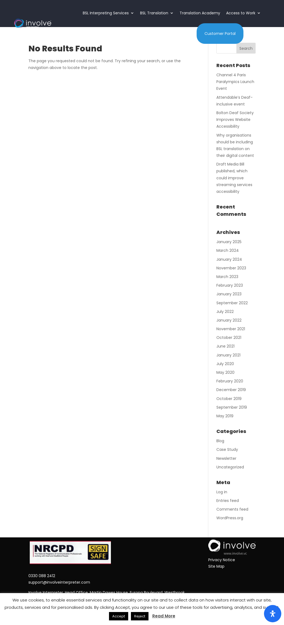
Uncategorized (230, 467)
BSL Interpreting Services (106, 13)
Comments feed (232, 509)
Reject (139, 616)
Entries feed (227, 500)
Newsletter (226, 458)
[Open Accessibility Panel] (272, 613)
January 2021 (228, 355)
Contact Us (183, 33)
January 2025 (229, 241)
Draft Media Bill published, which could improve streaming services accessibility (234, 177)
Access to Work (240, 13)
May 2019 (224, 416)
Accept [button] (118, 616)
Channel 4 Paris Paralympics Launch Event (235, 81)
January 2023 (229, 294)
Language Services (120, 33)
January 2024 (229, 259)
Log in (221, 492)
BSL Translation (154, 13)
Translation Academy (200, 13)
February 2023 (229, 285)
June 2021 (225, 346)
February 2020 (229, 381)
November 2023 (231, 268)
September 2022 (232, 303)
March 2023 (227, 276)
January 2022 (229, 320)
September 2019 (231, 407)
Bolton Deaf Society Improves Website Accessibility (235, 119)
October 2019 (229, 398)
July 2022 (225, 311)
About (155, 33)
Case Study (227, 449)
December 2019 (231, 389)
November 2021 (230, 329)
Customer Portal (220, 33)
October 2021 (228, 337)
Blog (220, 441)
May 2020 (225, 372)
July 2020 (225, 363)
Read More (163, 616)
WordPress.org (229, 518)
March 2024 (227, 250)
